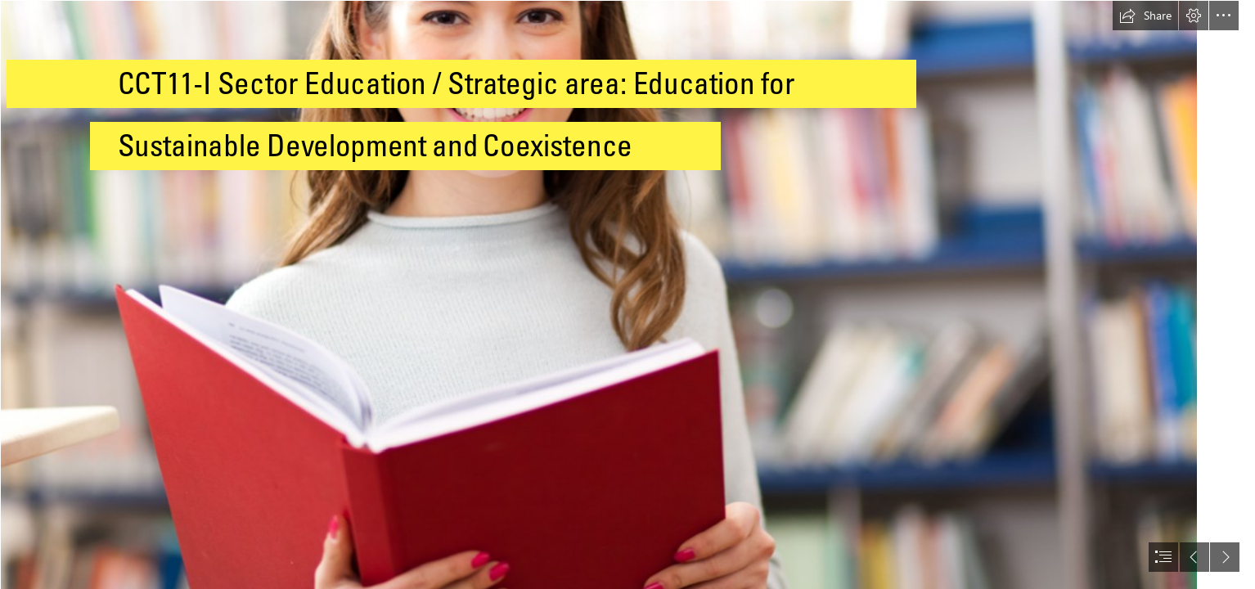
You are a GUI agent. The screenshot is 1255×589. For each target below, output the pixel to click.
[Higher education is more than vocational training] (598, 294)
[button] (1145, 15)
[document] (627, 294)
